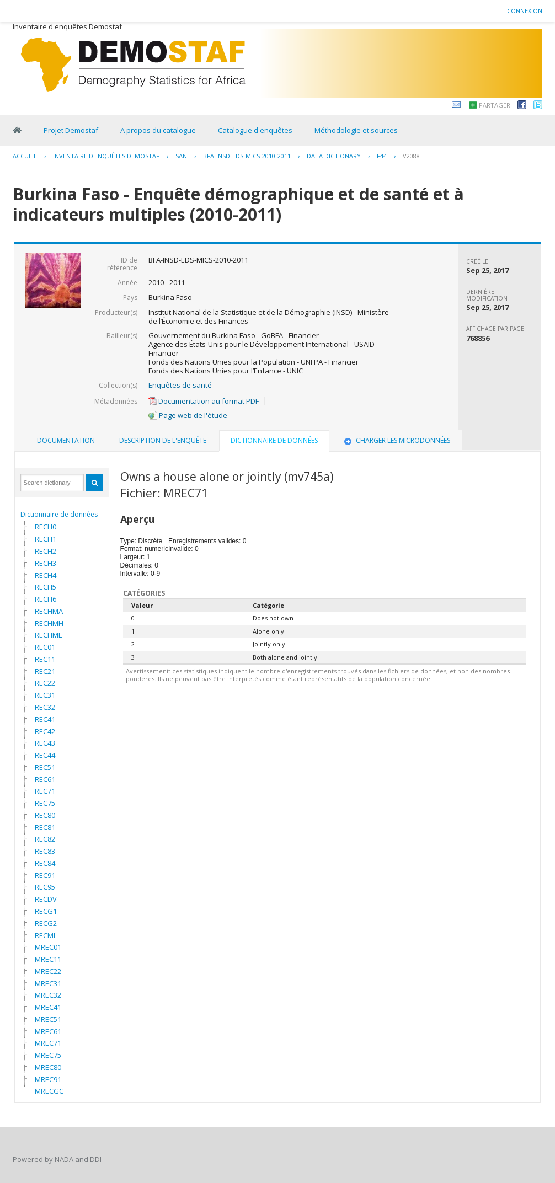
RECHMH (49, 623)
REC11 (45, 659)
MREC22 (48, 971)
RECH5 (45, 586)
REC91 (45, 875)
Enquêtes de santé (180, 385)
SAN (181, 156)
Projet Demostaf (71, 130)
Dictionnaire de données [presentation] (274, 440)
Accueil (25, 156)
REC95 (45, 886)
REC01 (45, 647)
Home (17, 130)
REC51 (45, 767)
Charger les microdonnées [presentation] (396, 440)
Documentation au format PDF (203, 401)
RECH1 (45, 538)
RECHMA (49, 611)
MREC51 (48, 1019)
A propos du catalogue (158, 130)
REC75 (45, 803)
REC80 (45, 815)
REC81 (45, 827)
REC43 (45, 742)
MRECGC (49, 1090)
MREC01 (48, 947)
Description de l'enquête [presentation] (162, 440)
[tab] (65, 440)
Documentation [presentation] (66, 440)
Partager (494, 105)
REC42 (45, 731)
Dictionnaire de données (59, 514)
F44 (382, 156)
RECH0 (45, 526)
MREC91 (48, 1079)
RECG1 (46, 911)
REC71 (45, 790)
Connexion (524, 11)
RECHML (48, 634)
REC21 (45, 671)
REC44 (45, 755)
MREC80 (48, 1067)
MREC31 (48, 983)
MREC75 (48, 1055)
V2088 (411, 156)
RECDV (46, 899)
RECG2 (46, 923)
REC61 (45, 779)
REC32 (45, 707)
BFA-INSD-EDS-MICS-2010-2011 (247, 156)
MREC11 (48, 959)
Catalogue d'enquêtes (255, 130)
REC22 (45, 682)
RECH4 (45, 575)
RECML (46, 935)
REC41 (45, 719)
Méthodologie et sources (356, 130)
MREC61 (48, 1031)
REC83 (45, 851)
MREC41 (48, 1007)
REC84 (45, 863)
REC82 (45, 838)
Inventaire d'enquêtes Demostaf (106, 156)
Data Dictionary (334, 156)
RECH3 (45, 563)
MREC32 (48, 995)
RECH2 (45, 551)
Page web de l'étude (187, 415)
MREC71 (48, 1043)
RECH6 (45, 599)
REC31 (45, 694)
